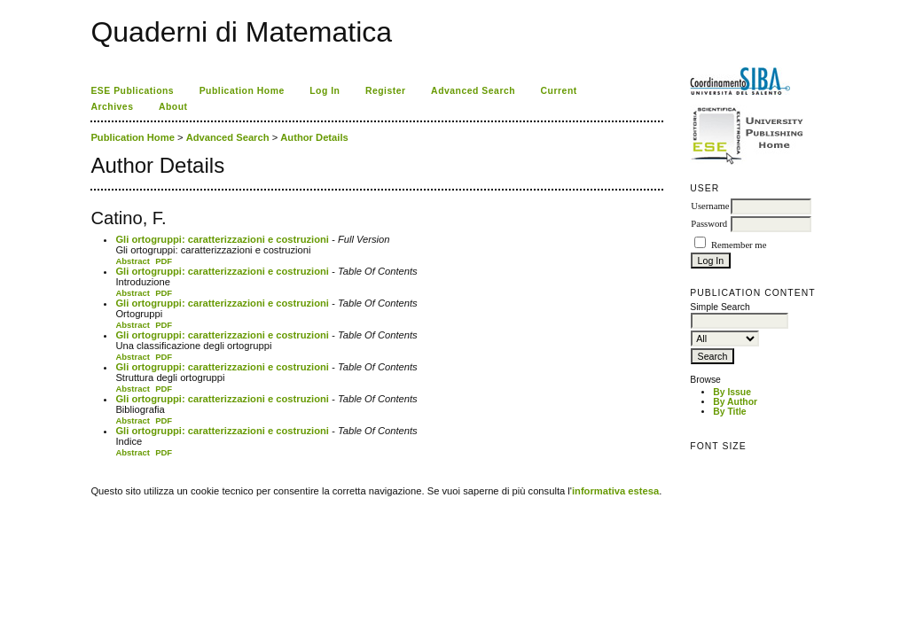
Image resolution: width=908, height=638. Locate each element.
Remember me (738, 245)
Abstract (132, 261)
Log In (324, 91)
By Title (729, 411)
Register (385, 91)
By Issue (732, 392)
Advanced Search (473, 91)
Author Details (314, 137)
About (173, 107)
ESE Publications (132, 91)
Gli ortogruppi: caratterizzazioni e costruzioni (222, 239)
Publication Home (242, 91)
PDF (163, 261)
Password (709, 224)
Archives (111, 107)
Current (559, 91)
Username (710, 206)
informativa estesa (615, 491)
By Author (735, 402)
